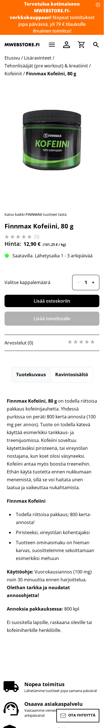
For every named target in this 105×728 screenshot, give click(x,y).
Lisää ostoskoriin (52, 301)
